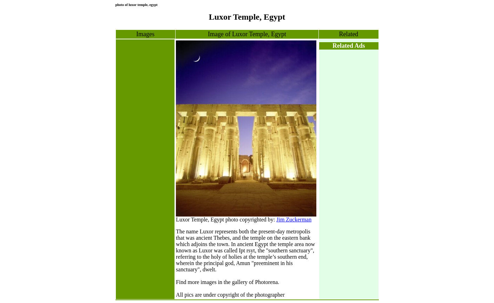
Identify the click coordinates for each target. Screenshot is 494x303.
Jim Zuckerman (293, 220)
